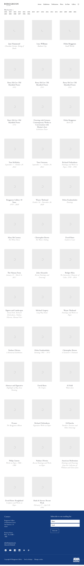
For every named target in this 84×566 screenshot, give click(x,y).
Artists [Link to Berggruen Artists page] (39, 4)
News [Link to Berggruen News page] (61, 4)
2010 (61, 12)
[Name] (65, 522)
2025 (10, 12)
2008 (70, 12)
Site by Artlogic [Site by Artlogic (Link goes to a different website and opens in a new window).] (28, 561)
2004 (75, 12)
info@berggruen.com (10, 544)
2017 (38, 12)
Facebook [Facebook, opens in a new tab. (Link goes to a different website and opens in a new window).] (15, 551)
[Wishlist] (79, 4)
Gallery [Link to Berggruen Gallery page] (74, 4)
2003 (5, 14)
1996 (24, 14)
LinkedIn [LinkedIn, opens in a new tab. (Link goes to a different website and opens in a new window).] (19, 551)
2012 (51, 12)
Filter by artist (8, 10)
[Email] (65, 526)
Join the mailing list (24, 551)
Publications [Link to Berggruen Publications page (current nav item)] (55, 4)
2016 (42, 12)
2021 (24, 12)
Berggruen (14, 4)
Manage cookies (39, 561)
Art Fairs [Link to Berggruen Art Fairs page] (67, 4)
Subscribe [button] (55, 532)
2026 (5, 12)
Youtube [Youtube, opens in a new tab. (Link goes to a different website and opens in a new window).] (10, 551)
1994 (28, 14)
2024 (15, 12)
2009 (65, 12)
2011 (56, 12)
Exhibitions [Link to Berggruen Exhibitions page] (46, 4)
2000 (10, 14)
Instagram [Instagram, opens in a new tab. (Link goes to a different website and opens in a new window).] (5, 551)
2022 (19, 12)
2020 (28, 12)
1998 (15, 14)
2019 (33, 12)
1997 (19, 14)
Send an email (28, 551)
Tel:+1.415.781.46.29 (9, 546)
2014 (47, 12)
